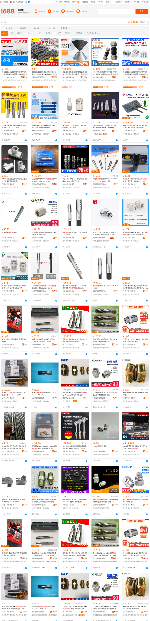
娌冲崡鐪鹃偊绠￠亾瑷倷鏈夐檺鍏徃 (99, 77)
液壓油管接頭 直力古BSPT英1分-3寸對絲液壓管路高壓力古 (75, 394)
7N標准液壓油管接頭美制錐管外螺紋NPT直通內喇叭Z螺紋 (44, 233)
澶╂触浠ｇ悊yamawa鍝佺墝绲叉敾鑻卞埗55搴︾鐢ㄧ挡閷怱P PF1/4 (105, 554)
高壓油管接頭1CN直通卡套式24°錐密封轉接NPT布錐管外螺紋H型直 (14, 287)
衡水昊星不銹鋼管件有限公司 (130, 505)
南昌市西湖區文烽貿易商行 (130, 237)
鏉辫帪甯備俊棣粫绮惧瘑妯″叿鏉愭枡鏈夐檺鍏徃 (130, 558)
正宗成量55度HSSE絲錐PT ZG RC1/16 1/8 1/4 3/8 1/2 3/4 (44, 180)
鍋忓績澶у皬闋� (80, 80)
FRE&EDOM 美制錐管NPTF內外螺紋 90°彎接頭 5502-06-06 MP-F (14, 501)
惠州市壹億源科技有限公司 (69, 131)
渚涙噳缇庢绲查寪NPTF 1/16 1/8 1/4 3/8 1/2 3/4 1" (44, 608)
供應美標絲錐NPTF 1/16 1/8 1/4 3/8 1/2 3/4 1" (44, 394)
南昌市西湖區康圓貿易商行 (130, 291)
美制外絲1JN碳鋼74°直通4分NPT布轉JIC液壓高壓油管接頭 (135, 233)
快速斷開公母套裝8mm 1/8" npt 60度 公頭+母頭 (74, 127)
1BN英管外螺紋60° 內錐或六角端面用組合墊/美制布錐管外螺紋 (105, 394)
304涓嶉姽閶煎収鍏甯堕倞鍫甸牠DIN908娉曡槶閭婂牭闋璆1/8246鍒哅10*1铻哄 (14, 73)
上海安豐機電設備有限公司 (39, 398)
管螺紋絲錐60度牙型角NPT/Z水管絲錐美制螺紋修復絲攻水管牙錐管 (104, 127)
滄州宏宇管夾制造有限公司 (9, 344)
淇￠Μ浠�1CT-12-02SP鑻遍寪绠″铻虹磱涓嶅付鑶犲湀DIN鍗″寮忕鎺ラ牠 (135, 554)
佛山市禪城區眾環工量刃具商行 (39, 131)
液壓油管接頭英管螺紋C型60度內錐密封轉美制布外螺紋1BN (105, 501)
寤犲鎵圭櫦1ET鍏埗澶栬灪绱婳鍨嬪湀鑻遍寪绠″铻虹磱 (14, 554)
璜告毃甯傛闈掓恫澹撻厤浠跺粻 (69, 612)
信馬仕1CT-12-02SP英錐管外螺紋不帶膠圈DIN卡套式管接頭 (135, 340)
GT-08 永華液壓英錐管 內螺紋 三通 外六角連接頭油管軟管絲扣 (14, 180)
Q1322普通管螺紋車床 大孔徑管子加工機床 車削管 (135, 447)
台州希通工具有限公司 (99, 131)
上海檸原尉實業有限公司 (99, 291)
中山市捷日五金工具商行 (69, 344)
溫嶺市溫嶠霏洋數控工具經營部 (99, 184)
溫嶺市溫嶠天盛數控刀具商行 (130, 184)
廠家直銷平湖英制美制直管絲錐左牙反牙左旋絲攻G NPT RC (135, 180)
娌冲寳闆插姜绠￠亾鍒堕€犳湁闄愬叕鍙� (69, 77)
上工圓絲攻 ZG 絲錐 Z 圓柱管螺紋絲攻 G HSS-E (44, 287)
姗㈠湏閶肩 (45, 80)
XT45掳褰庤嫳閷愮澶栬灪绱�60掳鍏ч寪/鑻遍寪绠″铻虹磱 (134, 608)
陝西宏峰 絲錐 (9, 232)
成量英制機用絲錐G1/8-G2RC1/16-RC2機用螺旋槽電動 (44, 127)
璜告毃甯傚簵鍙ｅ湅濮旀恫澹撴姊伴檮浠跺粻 (130, 612)
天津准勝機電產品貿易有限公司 (99, 344)
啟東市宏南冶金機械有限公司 (99, 451)
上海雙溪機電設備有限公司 (39, 291)
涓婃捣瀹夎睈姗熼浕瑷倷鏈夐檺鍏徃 (39, 612)
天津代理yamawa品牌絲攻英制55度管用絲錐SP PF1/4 (105, 340)
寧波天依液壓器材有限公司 (99, 505)
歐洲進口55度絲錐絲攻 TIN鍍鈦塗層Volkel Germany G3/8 (14, 394)
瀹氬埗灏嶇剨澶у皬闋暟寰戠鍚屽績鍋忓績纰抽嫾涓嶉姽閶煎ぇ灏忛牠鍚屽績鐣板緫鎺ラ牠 (74, 73)
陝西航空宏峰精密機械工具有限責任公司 (9, 237)
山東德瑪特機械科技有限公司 (9, 398)
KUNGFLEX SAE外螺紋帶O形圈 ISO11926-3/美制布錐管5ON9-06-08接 (105, 233)
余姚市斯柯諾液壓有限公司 (69, 184)
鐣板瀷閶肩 (36, 80)
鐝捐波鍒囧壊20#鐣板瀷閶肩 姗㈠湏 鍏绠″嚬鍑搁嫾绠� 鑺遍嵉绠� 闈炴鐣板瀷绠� (44, 73)
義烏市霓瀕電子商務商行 (39, 237)
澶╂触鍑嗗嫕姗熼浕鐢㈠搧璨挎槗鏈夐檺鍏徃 (99, 558)
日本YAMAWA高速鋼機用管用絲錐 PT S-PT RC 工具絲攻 (44, 340)
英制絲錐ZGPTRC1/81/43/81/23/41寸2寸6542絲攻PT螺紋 (105, 180)
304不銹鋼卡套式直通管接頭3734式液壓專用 (135, 501)
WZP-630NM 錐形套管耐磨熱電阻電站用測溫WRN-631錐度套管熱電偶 (74, 447)
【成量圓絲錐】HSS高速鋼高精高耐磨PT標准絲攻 (74, 287)
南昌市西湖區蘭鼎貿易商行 (9, 291)
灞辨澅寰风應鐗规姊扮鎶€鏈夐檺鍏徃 (9, 612)
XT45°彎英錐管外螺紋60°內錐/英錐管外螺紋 (135, 394)
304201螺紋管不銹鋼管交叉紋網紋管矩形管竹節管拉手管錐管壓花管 (14, 447)
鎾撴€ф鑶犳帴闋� (99, 80)
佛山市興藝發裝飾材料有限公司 (9, 451)
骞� (25, 77)
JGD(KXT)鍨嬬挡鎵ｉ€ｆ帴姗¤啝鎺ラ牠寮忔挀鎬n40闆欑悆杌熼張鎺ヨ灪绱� (105, 73)
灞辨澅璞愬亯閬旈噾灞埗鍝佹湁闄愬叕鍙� (39, 77)
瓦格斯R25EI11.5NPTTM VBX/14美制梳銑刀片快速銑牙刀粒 (44, 447)
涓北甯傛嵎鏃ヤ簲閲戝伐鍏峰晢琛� (69, 558)
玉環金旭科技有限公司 (9, 184)
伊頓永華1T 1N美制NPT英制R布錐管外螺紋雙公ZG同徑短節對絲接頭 (44, 501)
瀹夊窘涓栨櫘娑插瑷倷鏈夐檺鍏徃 (99, 612)
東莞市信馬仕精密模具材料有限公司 (130, 344)
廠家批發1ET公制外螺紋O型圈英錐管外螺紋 (14, 340)
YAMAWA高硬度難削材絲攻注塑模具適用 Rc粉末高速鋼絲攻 (135, 127)
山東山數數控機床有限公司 (130, 451)
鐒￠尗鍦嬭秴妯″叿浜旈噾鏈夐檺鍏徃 (39, 558)
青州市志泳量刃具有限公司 (39, 184)
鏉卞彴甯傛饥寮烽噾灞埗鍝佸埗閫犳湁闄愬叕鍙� (9, 77)
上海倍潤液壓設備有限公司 (99, 237)
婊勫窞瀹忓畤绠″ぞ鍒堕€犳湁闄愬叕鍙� (9, 558)
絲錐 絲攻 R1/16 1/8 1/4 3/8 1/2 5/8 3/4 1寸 (74, 233)
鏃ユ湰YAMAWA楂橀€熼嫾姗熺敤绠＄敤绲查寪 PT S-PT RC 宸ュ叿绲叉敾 (44, 554)
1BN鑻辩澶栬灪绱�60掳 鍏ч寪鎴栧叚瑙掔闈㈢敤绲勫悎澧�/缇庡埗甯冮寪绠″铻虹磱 (105, 608)
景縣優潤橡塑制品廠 (39, 505)
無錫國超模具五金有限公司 (39, 344)
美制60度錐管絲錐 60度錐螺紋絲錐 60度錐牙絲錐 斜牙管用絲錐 (74, 340)
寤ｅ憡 (25, 74)
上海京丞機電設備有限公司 (130, 131)
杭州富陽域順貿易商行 (69, 237)
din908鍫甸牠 (21, 80)
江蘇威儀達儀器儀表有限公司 (69, 451)
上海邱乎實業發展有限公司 (9, 505)
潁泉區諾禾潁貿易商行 (69, 505)
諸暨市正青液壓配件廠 (69, 398)
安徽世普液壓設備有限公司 (99, 398)
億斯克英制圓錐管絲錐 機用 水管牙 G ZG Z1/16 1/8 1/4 (14, 127)
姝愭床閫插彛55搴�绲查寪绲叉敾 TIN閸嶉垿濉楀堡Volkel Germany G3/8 (14, 608)
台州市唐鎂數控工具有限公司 (39, 451)
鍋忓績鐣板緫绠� (68, 80)
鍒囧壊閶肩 (53, 80)
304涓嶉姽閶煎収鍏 (9, 80)
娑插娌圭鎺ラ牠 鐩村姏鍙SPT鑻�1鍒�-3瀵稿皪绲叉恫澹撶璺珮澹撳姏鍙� (74, 608)
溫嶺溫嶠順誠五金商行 (9, 131)
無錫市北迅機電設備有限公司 (69, 291)
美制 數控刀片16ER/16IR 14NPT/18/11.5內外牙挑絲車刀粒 (74, 501)
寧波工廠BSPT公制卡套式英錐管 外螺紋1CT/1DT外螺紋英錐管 (75, 180)
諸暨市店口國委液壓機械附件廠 (130, 398)
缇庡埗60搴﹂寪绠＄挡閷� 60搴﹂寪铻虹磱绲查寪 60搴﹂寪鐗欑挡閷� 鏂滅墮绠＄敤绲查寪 (74, 554)
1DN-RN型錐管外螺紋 (100, 446)
